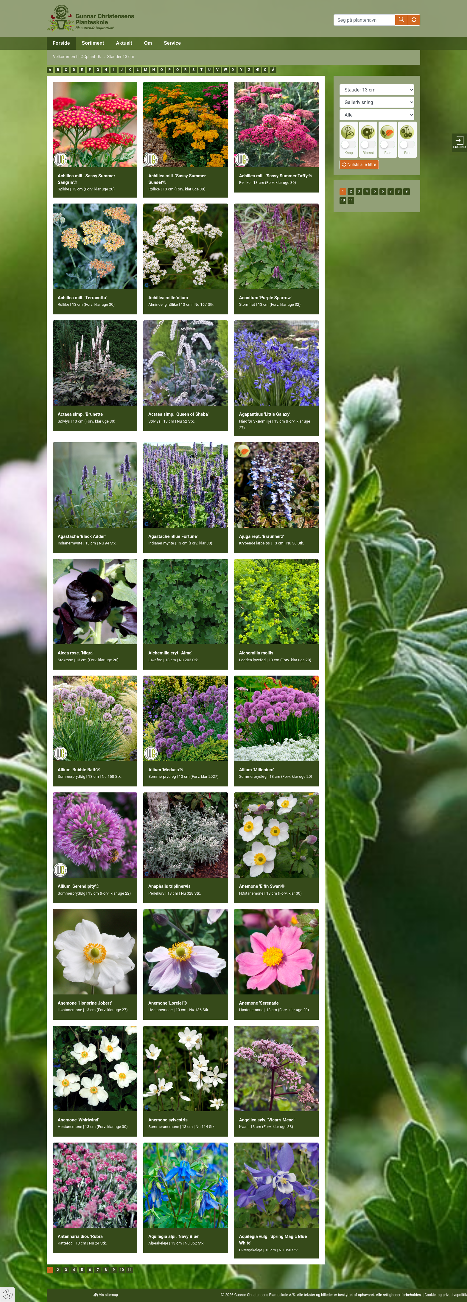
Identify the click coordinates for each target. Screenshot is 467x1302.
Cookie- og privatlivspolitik (445, 1295)
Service (172, 43)
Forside (61, 43)
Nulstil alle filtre (359, 164)
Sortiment (93, 43)
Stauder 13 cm (120, 56)
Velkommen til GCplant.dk (77, 56)
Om (148, 43)
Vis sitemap (108, 1295)
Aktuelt (124, 43)
